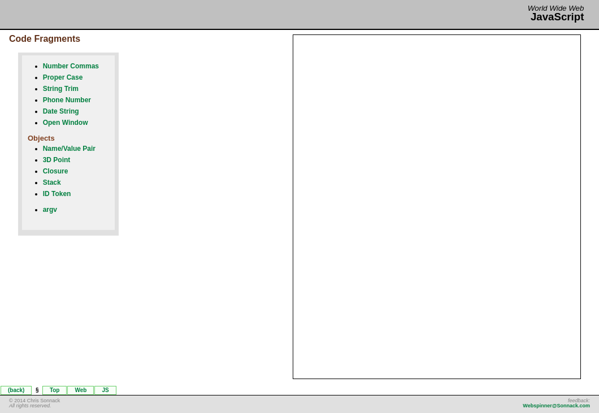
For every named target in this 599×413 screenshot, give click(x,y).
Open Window (65, 123)
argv (50, 210)
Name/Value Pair (69, 149)
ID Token (57, 194)
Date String (61, 111)
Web (80, 390)
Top (55, 390)
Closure (55, 171)
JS (105, 390)
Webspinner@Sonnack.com (556, 405)
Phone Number (67, 100)
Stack (52, 182)
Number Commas (71, 66)
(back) (16, 390)
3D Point (57, 160)
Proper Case (63, 77)
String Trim (61, 89)
